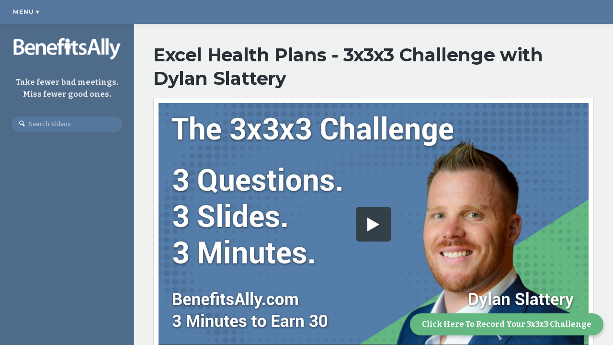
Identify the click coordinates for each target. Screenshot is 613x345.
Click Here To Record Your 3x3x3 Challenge (506, 324)
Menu (26, 11)
